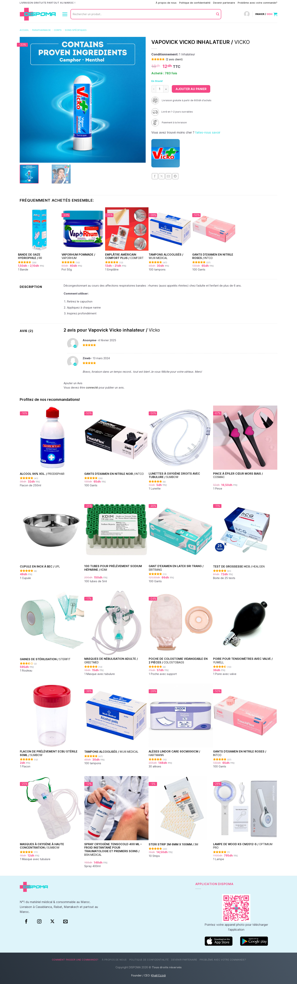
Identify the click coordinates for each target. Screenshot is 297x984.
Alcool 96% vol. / (42, 473)
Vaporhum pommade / (78, 256)
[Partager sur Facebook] (155, 176)
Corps (58, 30)
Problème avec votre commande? (257, 2)
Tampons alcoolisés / (166, 256)
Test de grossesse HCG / (239, 566)
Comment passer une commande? (133, 2)
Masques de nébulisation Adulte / (111, 660)
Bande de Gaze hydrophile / (30, 256)
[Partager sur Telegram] (175, 176)
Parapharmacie (41, 30)
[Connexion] (247, 14)
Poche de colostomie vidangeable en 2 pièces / (178, 660)
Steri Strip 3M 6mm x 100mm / (173, 844)
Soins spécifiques (76, 30)
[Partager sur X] (162, 176)
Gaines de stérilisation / (45, 659)
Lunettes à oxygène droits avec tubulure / (174, 475)
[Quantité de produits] (159, 89)
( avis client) (174, 59)
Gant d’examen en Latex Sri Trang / (176, 567)
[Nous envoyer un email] (65, 921)
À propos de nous (166, 2)
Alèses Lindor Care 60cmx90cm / (174, 753)
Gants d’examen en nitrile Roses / (212, 256)
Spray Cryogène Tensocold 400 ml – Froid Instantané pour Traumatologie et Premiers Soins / (113, 849)
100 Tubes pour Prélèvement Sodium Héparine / (113, 567)
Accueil (24, 30)
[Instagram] (39, 921)
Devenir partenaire (224, 2)
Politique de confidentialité (194, 2)
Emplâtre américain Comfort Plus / (124, 256)
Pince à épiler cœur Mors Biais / (238, 475)
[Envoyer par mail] (168, 176)
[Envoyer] (217, 14)
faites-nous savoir (207, 132)
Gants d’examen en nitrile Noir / (114, 473)
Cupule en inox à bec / (40, 566)
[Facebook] (26, 921)
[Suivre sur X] (52, 921)
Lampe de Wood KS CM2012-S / (242, 846)
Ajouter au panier (191, 89)
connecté (92, 387)
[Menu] (65, 14)
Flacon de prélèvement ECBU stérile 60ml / (48, 753)
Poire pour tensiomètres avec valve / (243, 660)
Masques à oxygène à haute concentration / (42, 846)
